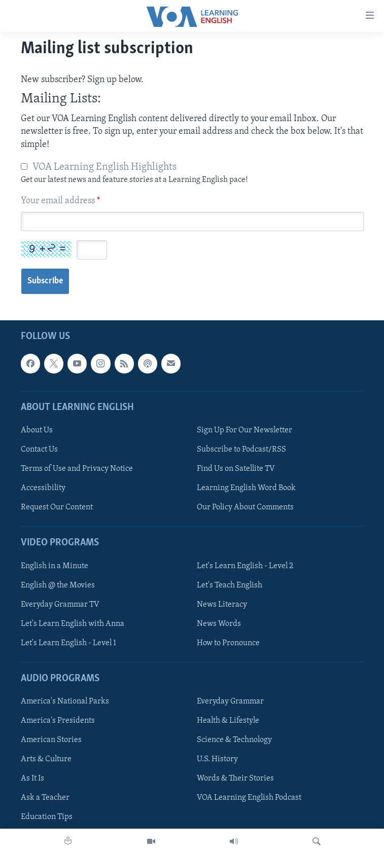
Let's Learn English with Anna (72, 623)
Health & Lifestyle (228, 721)
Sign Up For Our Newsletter (244, 430)
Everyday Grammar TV (60, 604)
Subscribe (45, 281)
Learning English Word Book (246, 488)
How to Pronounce (228, 643)
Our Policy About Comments (245, 507)
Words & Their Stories (235, 778)
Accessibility (43, 488)
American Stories (51, 740)
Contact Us (39, 449)
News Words (219, 623)
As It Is (32, 778)
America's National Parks (65, 701)
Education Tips (47, 817)
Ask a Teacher (45, 798)
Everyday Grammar (230, 701)
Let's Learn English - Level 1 (68, 643)
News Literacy (222, 604)
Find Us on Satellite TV (236, 469)
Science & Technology (234, 740)
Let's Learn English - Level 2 (245, 566)
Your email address (60, 201)
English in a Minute (54, 566)
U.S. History (217, 759)
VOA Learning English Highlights (104, 167)
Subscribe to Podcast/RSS (241, 449)
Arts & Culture (46, 759)
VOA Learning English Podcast (249, 798)
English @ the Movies (58, 585)
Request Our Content (57, 507)
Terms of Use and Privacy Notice (77, 469)
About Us (37, 430)
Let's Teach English (229, 585)
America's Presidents (58, 721)
